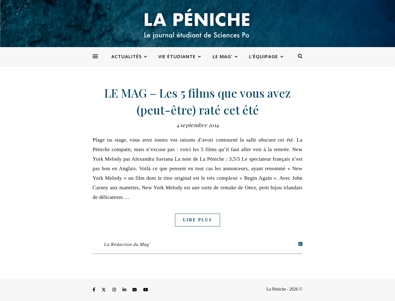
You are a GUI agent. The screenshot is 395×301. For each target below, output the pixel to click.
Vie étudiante (177, 56)
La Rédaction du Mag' (127, 244)
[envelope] (135, 290)
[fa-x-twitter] (104, 290)
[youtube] (145, 290)
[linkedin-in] (125, 290)
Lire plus (197, 220)
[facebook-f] (94, 290)
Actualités (126, 56)
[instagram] (114, 290)
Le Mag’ (222, 56)
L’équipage (263, 56)
